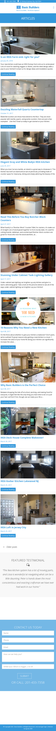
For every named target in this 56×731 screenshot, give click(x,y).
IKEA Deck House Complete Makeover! (22, 437)
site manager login (41, 727)
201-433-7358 (11, 1)
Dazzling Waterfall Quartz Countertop (22, 109)
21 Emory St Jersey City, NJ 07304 (30, 1)
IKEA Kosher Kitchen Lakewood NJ (20, 481)
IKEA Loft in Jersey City (13, 527)
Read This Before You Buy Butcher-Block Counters (23, 218)
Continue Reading (8, 74)
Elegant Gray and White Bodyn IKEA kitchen (25, 162)
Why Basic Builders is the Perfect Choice (23, 385)
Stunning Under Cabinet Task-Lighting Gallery (26, 275)
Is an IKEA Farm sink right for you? (20, 57)
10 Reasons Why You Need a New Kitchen (24, 327)
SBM (31, 729)
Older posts (9, 546)
